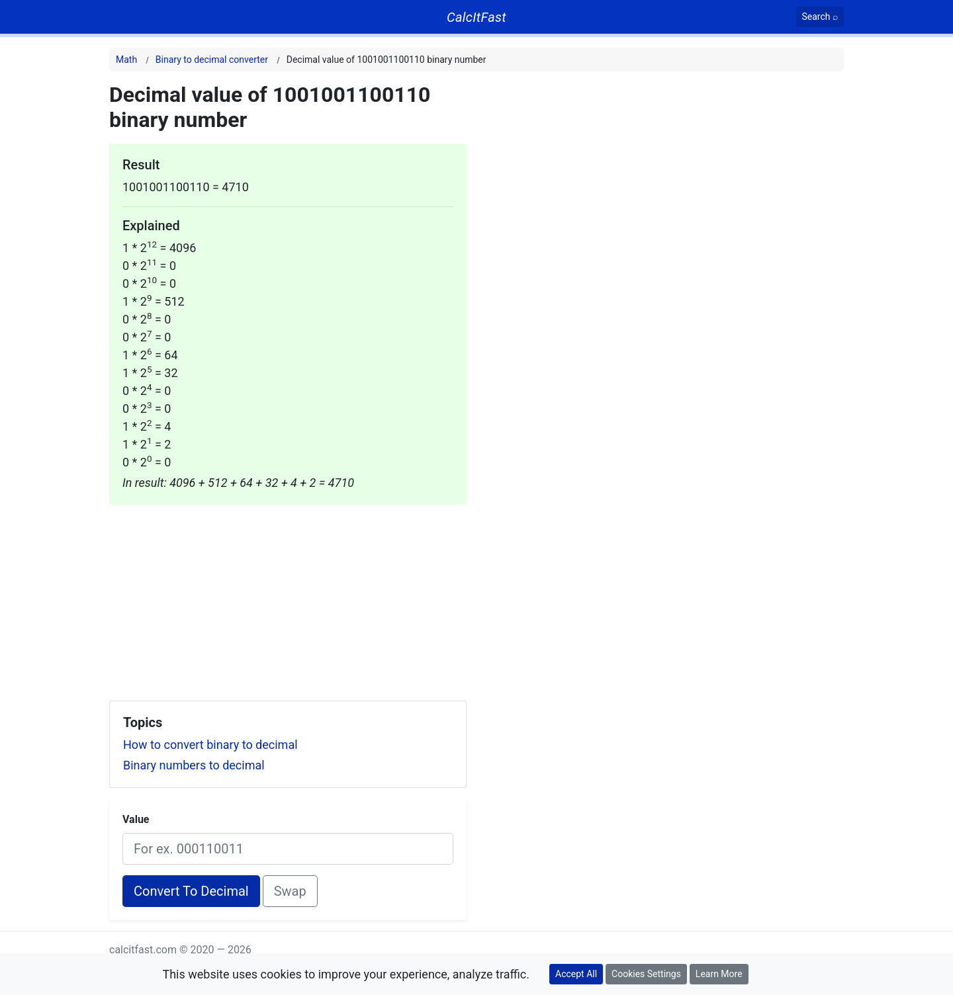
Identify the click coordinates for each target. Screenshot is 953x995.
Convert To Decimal (191, 891)
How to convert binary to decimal (210, 745)
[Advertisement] (288, 597)
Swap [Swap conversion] (290, 891)
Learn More (719, 974)
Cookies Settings (646, 974)
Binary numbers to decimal (194, 765)
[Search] (820, 17)
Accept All (576, 974)
